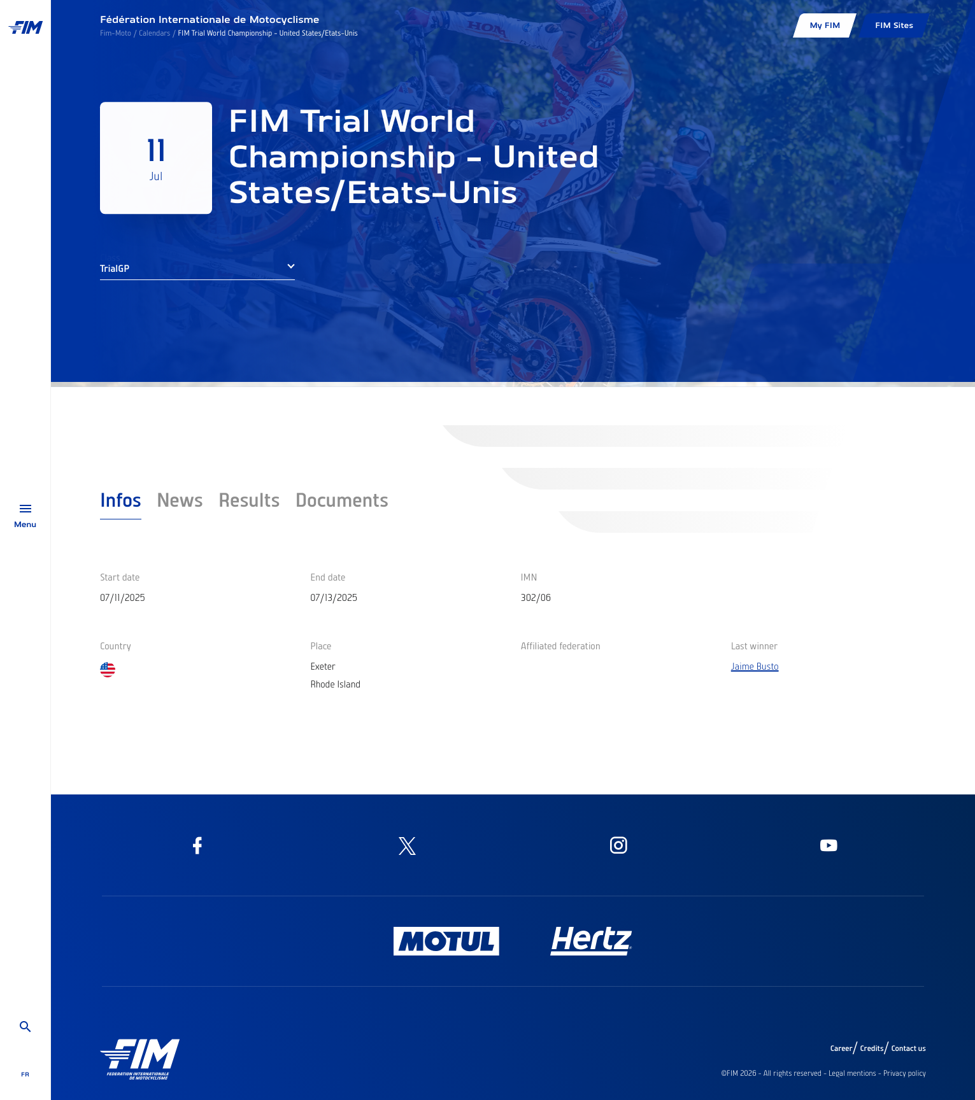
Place (320, 645)
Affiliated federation (561, 645)
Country (115, 645)
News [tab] (180, 499)
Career (841, 1048)
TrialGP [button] (114, 268)
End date (327, 576)
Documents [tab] (341, 499)
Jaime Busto (755, 665)
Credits (871, 1048)
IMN (529, 576)
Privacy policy (904, 1073)
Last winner (754, 645)
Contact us (909, 1048)
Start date (119, 576)
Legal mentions (852, 1073)
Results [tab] (249, 499)
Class (110, 257)
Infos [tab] (120, 499)
